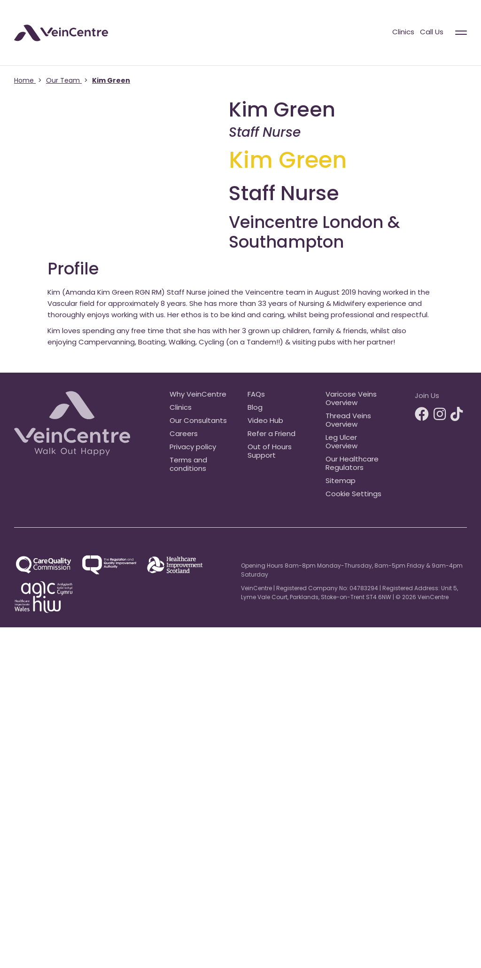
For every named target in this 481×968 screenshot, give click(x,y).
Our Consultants (198, 421)
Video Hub (265, 421)
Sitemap (341, 481)
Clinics (403, 32)
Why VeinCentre (198, 394)
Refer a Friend (271, 434)
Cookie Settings (353, 494)
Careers (184, 434)
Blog (255, 408)
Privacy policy (193, 447)
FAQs (256, 394)
